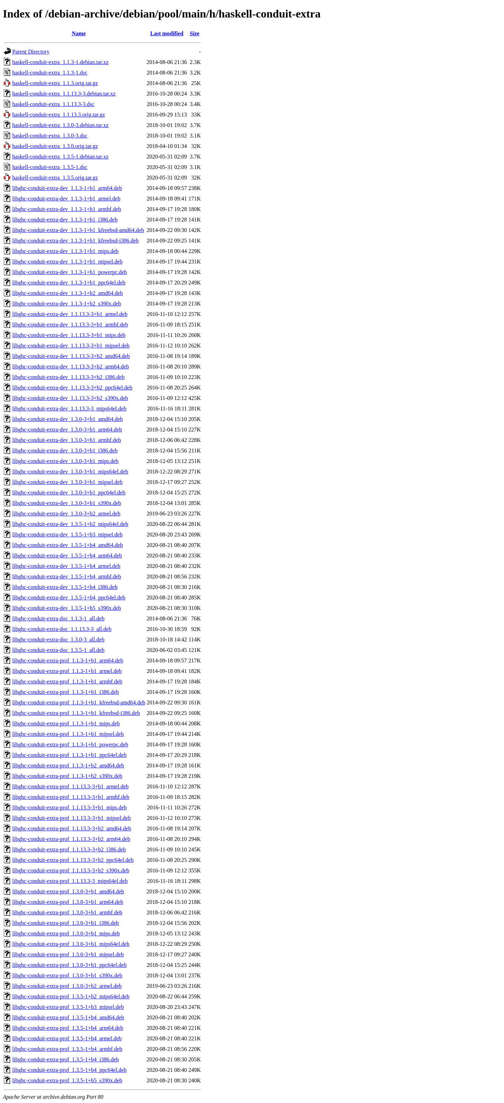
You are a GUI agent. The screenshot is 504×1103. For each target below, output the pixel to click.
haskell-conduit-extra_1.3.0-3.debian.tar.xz (60, 125)
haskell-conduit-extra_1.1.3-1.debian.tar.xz (60, 62)
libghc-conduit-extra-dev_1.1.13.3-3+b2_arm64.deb (70, 367)
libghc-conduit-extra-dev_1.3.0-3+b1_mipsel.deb (67, 482)
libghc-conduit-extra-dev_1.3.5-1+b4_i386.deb (65, 587)
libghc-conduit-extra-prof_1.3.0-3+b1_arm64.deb (67, 902)
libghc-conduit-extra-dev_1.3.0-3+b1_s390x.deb (66, 503)
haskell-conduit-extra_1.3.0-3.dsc (50, 136)
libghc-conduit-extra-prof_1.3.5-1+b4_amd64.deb (68, 1017)
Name (79, 33)
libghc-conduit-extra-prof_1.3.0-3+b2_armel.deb (66, 986)
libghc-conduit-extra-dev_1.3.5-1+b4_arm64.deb (67, 555)
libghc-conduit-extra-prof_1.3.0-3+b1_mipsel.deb (68, 954)
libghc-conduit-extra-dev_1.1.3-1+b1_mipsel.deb (67, 262)
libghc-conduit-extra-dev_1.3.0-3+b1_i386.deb (65, 451)
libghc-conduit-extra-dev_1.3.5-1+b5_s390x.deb (66, 608)
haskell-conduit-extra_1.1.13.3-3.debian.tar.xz (63, 94)
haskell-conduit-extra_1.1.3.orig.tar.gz (55, 83)
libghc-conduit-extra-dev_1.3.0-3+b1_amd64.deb (67, 419)
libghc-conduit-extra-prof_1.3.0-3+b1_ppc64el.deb (69, 965)
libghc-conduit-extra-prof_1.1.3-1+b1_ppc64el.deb (69, 755)
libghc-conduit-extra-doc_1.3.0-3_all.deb (58, 639)
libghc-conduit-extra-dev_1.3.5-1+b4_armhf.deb (66, 576)
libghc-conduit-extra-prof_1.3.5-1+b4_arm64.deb (67, 1028)
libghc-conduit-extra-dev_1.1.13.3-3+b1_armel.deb (69, 314)
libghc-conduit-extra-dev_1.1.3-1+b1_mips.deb (65, 251)
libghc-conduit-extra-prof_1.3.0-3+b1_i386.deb (65, 923)
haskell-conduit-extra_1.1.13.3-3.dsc (53, 104)
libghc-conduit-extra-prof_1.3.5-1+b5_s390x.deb (67, 1080)
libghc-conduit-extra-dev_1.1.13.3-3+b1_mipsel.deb (71, 346)
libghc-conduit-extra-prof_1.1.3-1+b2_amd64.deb (68, 765)
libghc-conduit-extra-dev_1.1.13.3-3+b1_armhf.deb (70, 325)
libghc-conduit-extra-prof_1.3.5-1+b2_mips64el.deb (71, 996)
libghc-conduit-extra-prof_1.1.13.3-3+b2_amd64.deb (71, 828)
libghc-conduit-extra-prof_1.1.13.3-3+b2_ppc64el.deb (73, 860)
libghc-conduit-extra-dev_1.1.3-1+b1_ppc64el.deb (68, 283)
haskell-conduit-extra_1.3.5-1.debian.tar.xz (60, 157)
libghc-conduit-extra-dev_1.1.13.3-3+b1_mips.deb (69, 335)
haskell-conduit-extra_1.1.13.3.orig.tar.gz (58, 115)
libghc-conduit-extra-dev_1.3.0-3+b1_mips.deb (65, 461)
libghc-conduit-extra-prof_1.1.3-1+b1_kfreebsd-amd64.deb (78, 702)
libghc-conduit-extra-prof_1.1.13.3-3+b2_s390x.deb (70, 870)
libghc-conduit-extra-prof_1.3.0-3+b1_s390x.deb (67, 975)
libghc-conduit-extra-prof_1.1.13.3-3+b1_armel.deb (70, 786)
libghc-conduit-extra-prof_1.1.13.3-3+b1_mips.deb (69, 807)
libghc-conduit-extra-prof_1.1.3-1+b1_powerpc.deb (70, 744)
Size (195, 33)
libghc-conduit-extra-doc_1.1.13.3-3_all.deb (61, 629)
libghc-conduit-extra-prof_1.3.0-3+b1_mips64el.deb (71, 944)
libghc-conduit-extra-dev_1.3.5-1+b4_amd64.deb (67, 545)
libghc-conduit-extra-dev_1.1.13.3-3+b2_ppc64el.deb (72, 388)
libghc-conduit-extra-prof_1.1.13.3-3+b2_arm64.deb (71, 839)
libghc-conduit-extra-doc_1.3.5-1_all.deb (58, 650)
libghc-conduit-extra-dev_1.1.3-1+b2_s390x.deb (66, 304)
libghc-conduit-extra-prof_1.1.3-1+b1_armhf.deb (67, 681)
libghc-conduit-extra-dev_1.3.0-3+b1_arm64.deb (67, 430)
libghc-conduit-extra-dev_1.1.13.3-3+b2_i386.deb (68, 377)
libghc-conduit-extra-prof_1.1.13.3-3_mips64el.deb (70, 881)
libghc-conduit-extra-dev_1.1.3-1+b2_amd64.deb (67, 293)
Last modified (166, 33)
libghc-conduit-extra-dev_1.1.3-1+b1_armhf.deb (66, 209)
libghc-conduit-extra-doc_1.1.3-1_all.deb (58, 618)
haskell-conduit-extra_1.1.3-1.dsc (50, 73)
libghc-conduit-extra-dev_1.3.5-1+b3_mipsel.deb (67, 535)
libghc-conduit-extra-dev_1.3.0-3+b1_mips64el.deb (70, 472)
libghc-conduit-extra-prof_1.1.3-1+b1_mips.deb (66, 723)
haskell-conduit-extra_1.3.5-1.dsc (50, 167)
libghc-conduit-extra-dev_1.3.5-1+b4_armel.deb (66, 566)
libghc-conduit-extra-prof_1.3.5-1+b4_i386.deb (65, 1059)
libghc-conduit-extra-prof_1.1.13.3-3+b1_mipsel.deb (71, 818)
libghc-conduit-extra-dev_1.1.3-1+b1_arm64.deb (67, 188)
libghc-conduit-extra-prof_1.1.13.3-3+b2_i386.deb (69, 849)
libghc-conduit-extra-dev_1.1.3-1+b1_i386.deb (65, 220)
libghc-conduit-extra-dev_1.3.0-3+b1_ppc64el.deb (68, 493)
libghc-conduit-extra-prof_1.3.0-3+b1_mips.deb (66, 933)
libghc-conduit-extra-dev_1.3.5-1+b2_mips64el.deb (70, 524)
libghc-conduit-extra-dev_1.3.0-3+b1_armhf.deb (66, 440)
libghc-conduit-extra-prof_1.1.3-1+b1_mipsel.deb (68, 734)
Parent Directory (30, 52)
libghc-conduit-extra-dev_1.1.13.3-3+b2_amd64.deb (71, 356)
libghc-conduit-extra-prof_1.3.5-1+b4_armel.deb (66, 1038)
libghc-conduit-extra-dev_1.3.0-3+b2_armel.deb (66, 514)
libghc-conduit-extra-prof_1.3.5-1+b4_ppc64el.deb (69, 1070)
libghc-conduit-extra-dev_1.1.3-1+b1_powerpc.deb (69, 272)
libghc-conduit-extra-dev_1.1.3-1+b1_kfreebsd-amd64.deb (78, 230)
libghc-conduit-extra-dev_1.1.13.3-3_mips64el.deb (69, 409)
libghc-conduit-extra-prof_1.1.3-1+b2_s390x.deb (67, 776)
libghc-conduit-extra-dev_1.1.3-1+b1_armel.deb (66, 199)
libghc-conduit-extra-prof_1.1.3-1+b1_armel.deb (66, 671)
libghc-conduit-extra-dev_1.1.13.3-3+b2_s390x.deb (70, 398)
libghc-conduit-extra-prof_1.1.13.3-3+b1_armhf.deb (70, 797)
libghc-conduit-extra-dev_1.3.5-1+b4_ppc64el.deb (68, 597)
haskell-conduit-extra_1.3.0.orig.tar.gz (55, 146)
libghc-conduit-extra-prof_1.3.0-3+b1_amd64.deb (68, 891)
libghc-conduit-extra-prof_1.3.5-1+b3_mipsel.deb (68, 1007)
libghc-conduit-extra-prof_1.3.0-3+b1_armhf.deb (67, 912)
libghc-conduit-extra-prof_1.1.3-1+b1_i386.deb (65, 692)
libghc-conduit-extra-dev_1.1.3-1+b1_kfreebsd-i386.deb (75, 241)
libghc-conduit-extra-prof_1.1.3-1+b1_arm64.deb (67, 660)
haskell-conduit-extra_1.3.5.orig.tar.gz (55, 178)
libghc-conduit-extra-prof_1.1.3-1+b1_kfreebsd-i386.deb (76, 713)
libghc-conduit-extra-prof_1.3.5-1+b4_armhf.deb (67, 1049)
